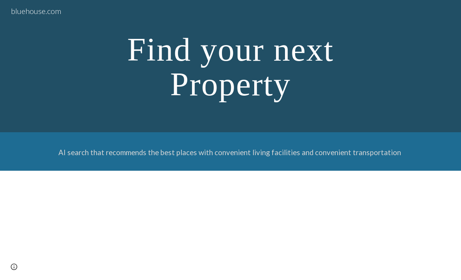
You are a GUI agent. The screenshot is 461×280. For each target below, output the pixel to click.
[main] (230, 66)
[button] (14, 266)
